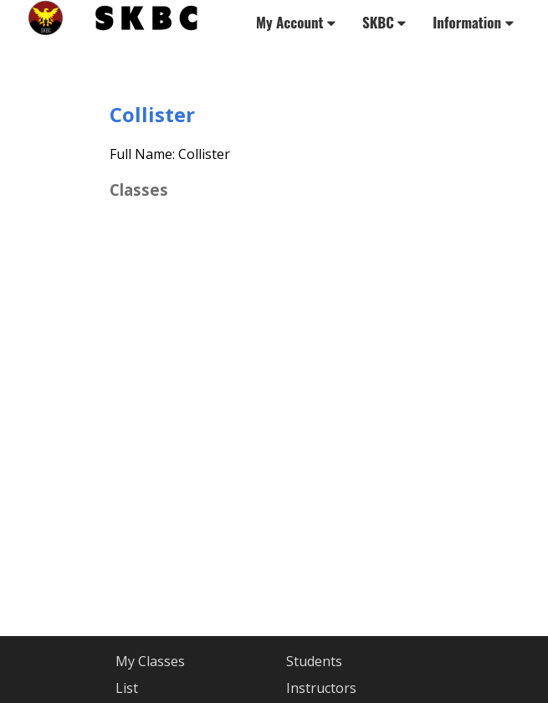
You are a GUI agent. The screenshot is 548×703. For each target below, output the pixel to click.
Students (314, 661)
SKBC (384, 22)
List (126, 688)
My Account (295, 22)
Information (473, 22)
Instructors (321, 688)
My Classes (150, 661)
